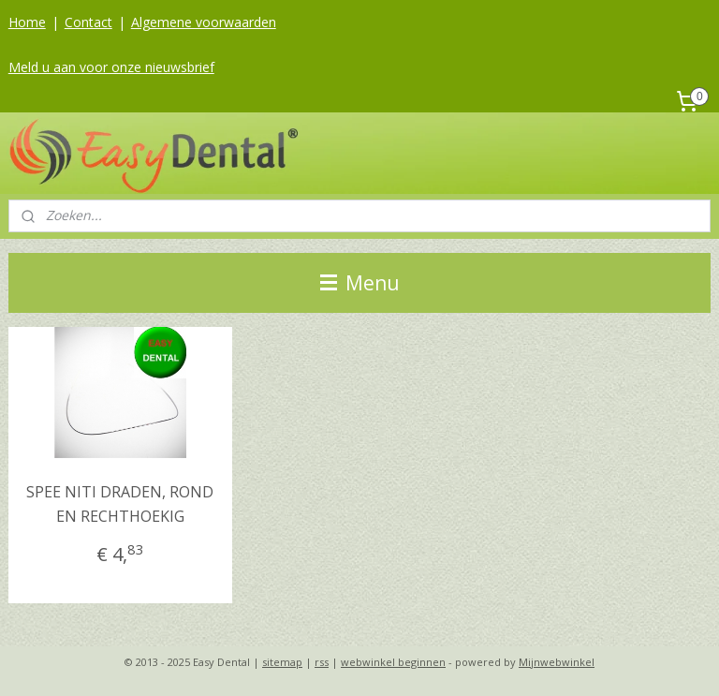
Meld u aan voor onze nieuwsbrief (111, 67)
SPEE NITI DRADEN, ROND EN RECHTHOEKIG (119, 503)
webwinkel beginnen (393, 662)
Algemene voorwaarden (203, 22)
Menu (360, 283)
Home (27, 22)
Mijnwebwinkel (556, 662)
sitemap (282, 662)
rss (322, 662)
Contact (88, 22)
